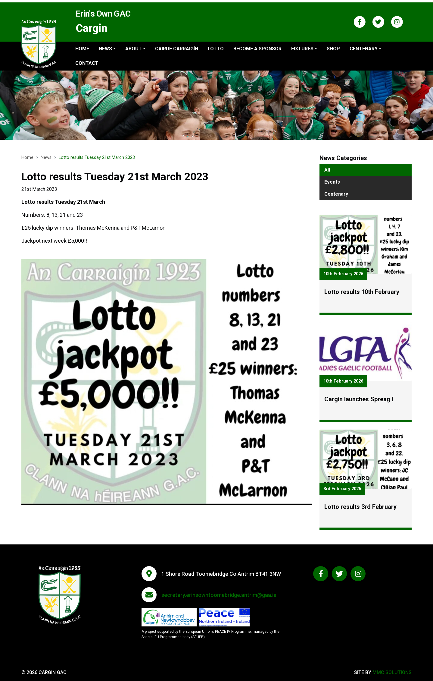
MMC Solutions (392, 672)
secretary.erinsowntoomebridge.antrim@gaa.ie (218, 595)
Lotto (216, 49)
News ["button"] (105, 49)
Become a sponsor (257, 49)
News (46, 157)
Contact (86, 63)
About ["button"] (133, 49)
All (327, 170)
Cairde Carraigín (176, 49)
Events (332, 182)
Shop (333, 49)
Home (82, 49)
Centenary (336, 194)
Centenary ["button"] (364, 49)
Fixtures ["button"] (302, 49)
